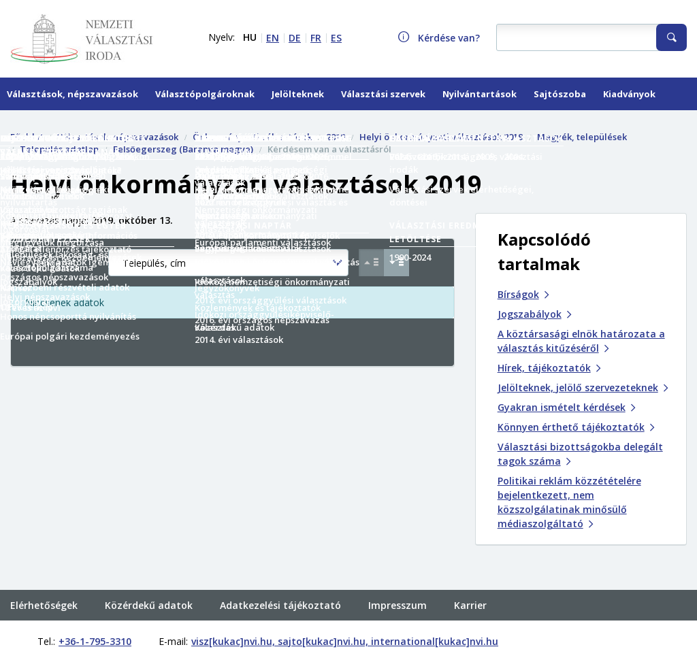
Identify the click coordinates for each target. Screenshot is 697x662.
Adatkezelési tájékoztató (280, 577)
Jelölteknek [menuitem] (298, 94)
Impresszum (397, 577)
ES (336, 37)
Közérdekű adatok (149, 577)
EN (272, 37)
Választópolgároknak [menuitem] (205, 94)
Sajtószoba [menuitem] (560, 94)
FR (315, 37)
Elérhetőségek (44, 577)
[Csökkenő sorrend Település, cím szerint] (396, 262)
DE (295, 37)
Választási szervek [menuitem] (383, 94)
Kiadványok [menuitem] (629, 94)
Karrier (470, 577)
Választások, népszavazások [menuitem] (72, 94)
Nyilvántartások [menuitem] (479, 94)
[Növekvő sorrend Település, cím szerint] (371, 262)
